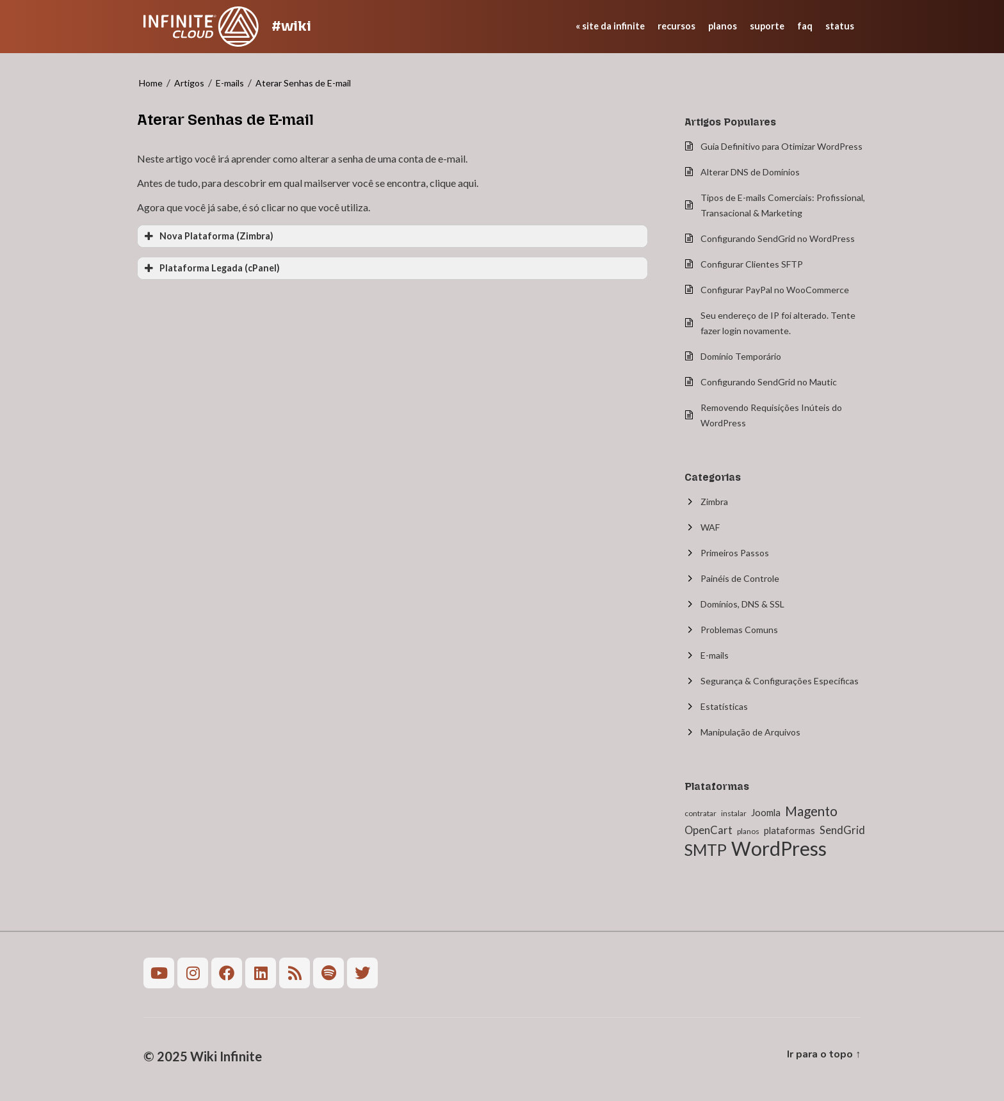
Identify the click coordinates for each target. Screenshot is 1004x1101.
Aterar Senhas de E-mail (303, 82)
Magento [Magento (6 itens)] (811, 811)
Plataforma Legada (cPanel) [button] (211, 268)
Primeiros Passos (734, 552)
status (839, 25)
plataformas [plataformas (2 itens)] (789, 830)
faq (805, 25)
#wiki (291, 26)
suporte (767, 25)
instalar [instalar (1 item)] (734, 813)
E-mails (230, 82)
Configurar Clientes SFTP (751, 264)
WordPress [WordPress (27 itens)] (779, 848)
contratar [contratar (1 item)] (700, 813)
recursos (676, 25)
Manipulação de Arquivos (750, 732)
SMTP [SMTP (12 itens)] (705, 849)
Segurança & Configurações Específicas (779, 680)
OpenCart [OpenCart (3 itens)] (708, 830)
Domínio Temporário (740, 356)
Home (151, 82)
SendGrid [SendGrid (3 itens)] (842, 830)
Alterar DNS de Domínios (750, 171)
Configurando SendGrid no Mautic (768, 381)
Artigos (189, 82)
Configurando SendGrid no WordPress (777, 238)
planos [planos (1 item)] (748, 831)
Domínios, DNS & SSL (742, 604)
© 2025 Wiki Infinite (202, 1056)
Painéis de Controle (739, 578)
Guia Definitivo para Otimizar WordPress (781, 146)
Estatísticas (724, 706)
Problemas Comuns (739, 629)
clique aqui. (454, 183)
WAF (710, 527)
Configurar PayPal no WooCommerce (774, 289)
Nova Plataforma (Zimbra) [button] (207, 236)
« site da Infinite (610, 25)
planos (722, 25)
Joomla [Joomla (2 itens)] (766, 812)
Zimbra (714, 501)
